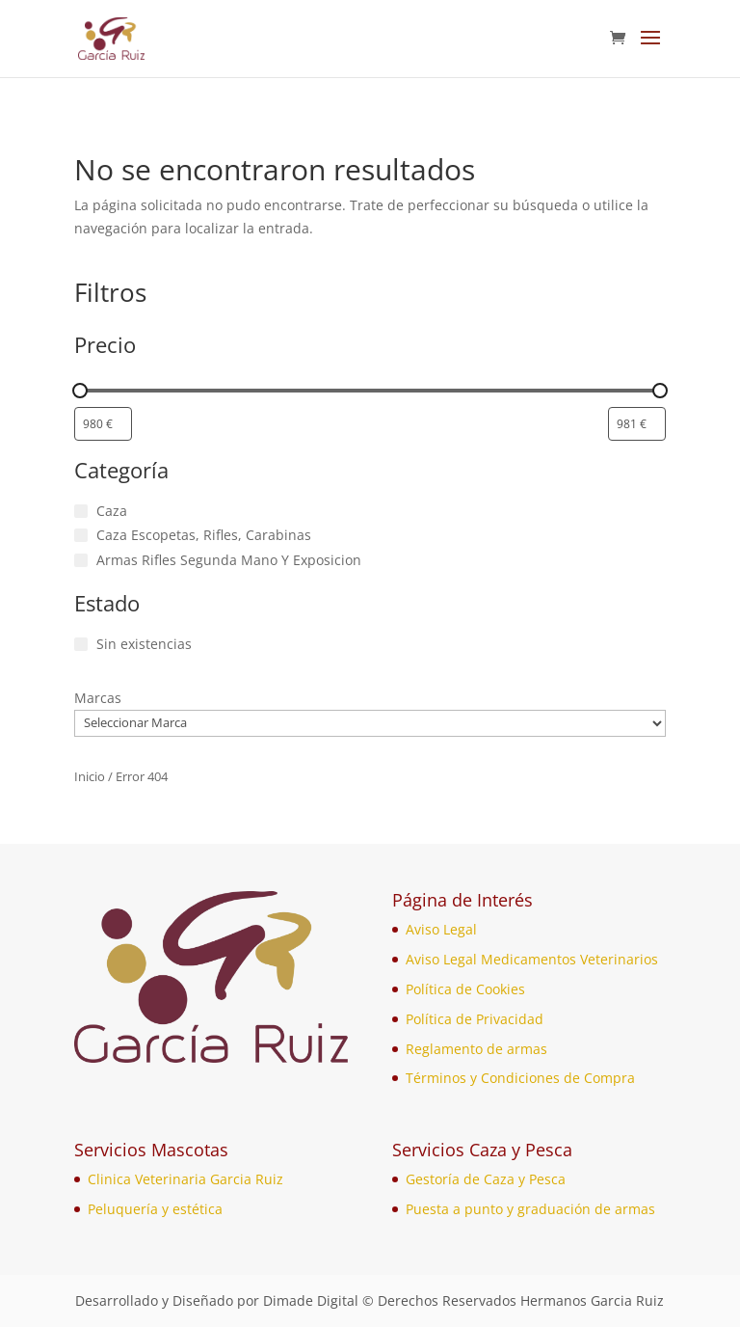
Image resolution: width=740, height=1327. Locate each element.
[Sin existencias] (81, 644)
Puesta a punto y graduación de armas (530, 1209)
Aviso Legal (441, 929)
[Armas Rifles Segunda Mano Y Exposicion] (81, 560)
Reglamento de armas (476, 1049)
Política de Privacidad (474, 1019)
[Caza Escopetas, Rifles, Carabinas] (81, 535)
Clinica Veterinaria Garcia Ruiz (185, 1179)
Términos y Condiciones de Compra (520, 1078)
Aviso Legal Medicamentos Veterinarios (532, 959)
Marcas (97, 698)
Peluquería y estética (155, 1209)
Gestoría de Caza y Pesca (486, 1179)
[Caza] (81, 511)
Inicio (89, 776)
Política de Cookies (465, 989)
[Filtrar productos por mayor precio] (637, 424)
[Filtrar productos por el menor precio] (103, 424)
